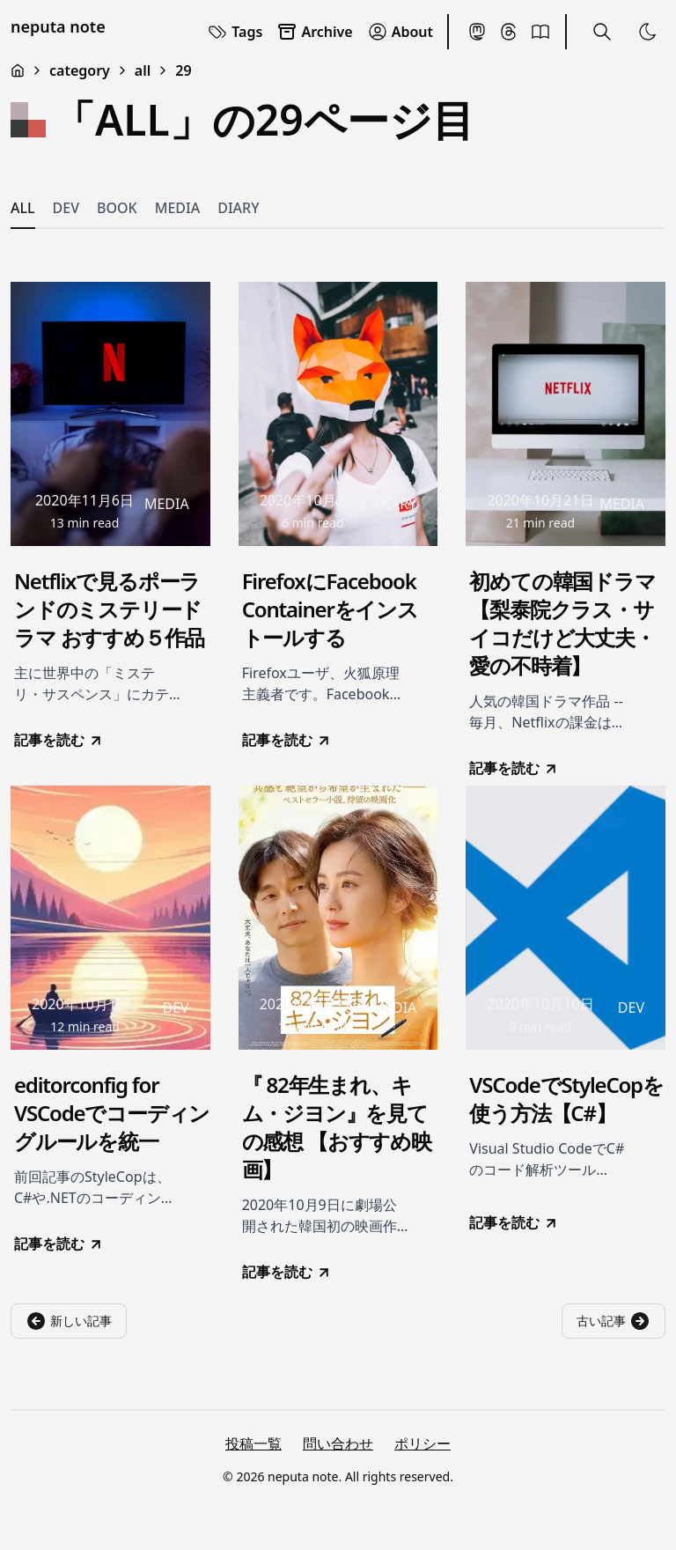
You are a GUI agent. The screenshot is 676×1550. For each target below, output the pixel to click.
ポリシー (422, 1443)
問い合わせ (338, 1443)
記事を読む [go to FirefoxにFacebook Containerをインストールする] (287, 739)
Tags (234, 31)
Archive (314, 31)
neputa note (58, 26)
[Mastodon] (477, 31)
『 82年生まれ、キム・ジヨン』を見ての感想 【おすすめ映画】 (336, 1127)
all (143, 70)
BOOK (117, 208)
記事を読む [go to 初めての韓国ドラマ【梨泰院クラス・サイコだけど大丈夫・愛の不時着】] (514, 768)
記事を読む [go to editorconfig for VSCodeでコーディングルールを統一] (59, 1243)
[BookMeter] (540, 31)
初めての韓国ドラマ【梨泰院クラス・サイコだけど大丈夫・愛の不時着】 (562, 623)
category (79, 70)
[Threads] (508, 31)
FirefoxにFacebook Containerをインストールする (330, 609)
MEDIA (177, 208)
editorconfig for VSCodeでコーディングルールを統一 (111, 1113)
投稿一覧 (253, 1443)
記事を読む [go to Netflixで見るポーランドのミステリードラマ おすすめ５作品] (59, 739)
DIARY (238, 208)
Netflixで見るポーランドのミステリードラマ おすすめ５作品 (109, 609)
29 (183, 70)
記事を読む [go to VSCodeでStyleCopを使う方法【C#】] (514, 1222)
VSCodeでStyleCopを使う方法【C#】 (566, 1099)
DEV (66, 208)
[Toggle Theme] (647, 31)
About (400, 31)
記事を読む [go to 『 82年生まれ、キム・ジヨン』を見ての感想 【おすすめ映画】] (287, 1271)
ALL (23, 208)
